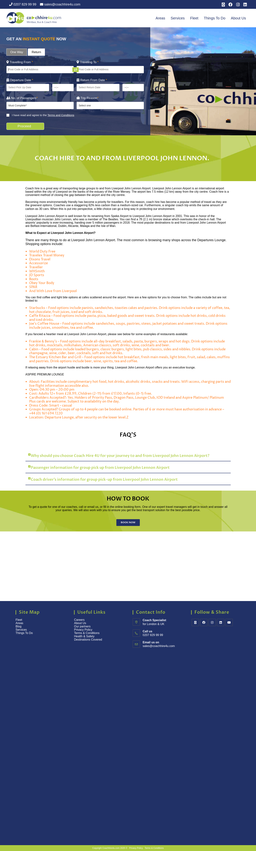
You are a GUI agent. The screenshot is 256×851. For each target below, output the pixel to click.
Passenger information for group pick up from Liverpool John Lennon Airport (100, 467)
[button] (128, 455)
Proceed (24, 126)
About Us (238, 18)
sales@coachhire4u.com (60, 4)
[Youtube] (229, 622)
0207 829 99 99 (22, 4)
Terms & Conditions (87, 633)
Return (36, 52)
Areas (160, 18)
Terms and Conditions (60, 115)
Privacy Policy (83, 629)
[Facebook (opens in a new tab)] (230, 5)
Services (178, 18)
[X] (195, 622)
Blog (18, 626)
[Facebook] (203, 622)
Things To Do (214, 18)
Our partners (82, 626)
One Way (16, 52)
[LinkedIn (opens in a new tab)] (244, 5)
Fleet (194, 18)
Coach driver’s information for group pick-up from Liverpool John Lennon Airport (104, 479)
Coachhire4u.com (110, 848)
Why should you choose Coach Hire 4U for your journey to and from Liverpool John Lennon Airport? (120, 455)
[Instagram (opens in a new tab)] (238, 5)
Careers (79, 619)
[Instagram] (212, 622)
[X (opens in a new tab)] (223, 5)
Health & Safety (84, 636)
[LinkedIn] (220, 622)
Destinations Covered (88, 639)
